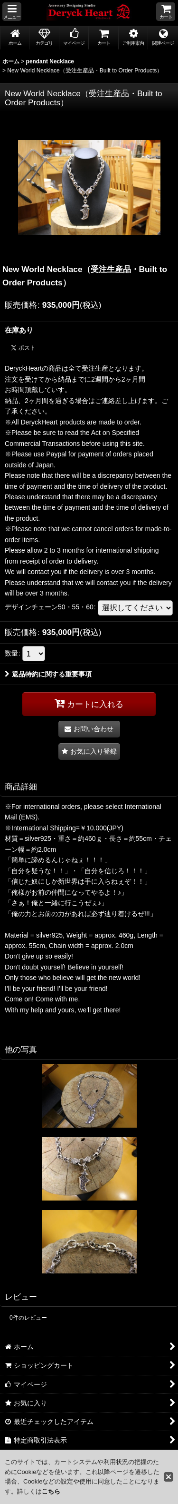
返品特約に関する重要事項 (48, 674)
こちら (51, 1491)
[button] (11, 11)
